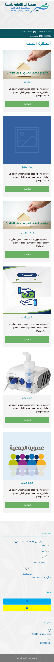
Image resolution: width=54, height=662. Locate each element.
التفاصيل (27, 104)
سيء (42, 556)
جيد (43, 551)
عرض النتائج (27, 574)
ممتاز (42, 545)
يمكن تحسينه (39, 562)
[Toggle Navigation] (5, 21)
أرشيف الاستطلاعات (40, 577)
